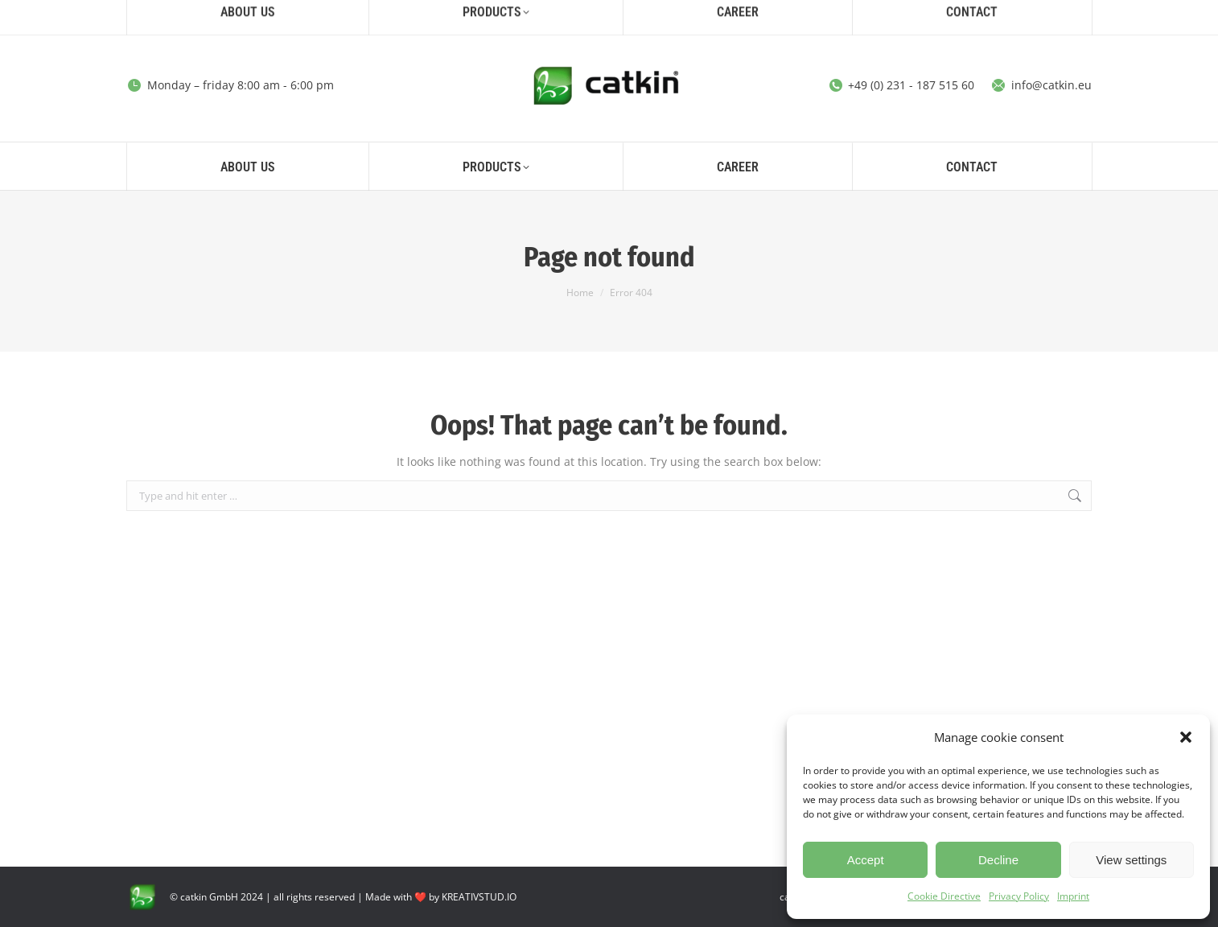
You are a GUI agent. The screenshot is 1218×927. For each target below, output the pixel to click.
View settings (1131, 860)
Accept (865, 860)
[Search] (953, 14)
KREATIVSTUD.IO (479, 897)
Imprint (1073, 896)
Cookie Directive (944, 896)
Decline (998, 860)
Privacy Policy (1019, 896)
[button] (1186, 737)
